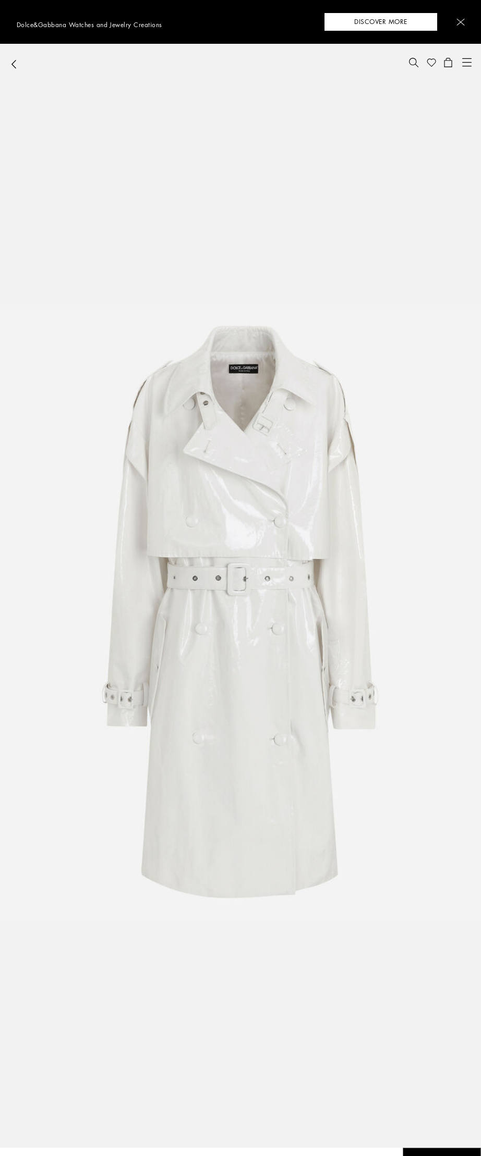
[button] (461, 22)
